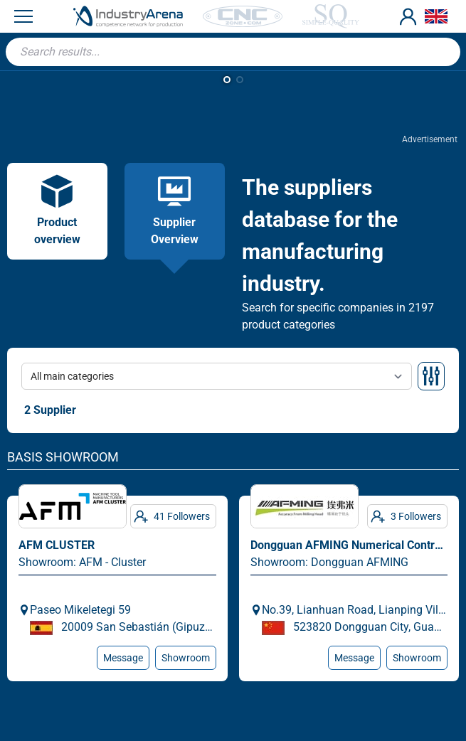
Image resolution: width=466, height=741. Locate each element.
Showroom (185, 657)
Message (123, 657)
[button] (227, 79)
